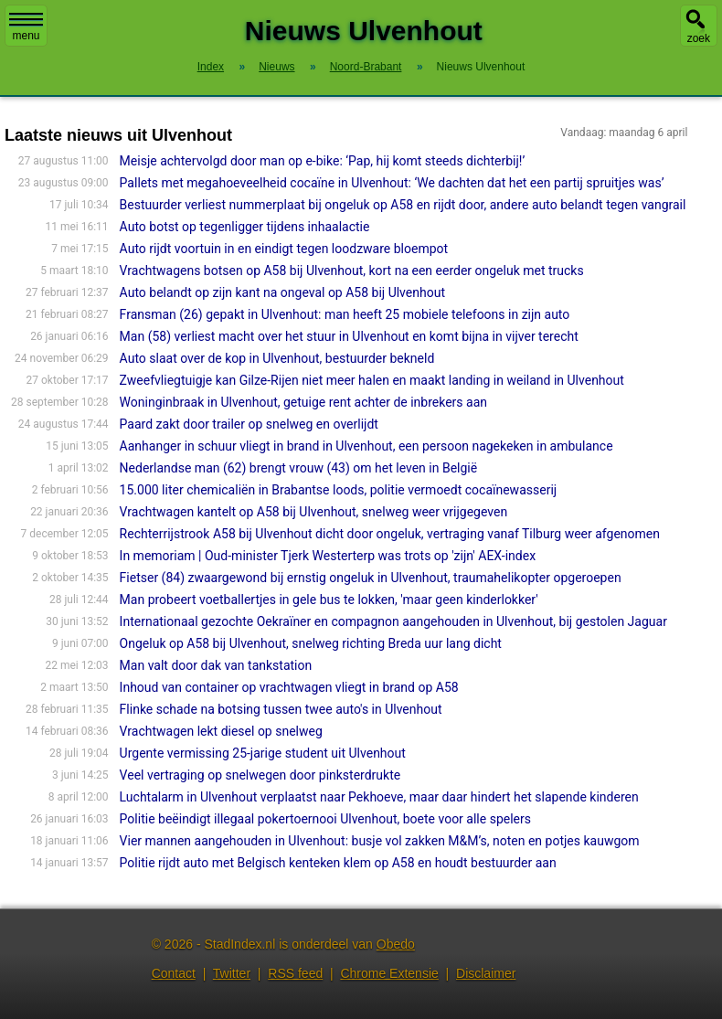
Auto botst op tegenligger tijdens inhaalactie (245, 226)
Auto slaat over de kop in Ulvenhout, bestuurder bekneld (277, 358)
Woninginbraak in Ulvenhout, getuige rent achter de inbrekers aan (303, 402)
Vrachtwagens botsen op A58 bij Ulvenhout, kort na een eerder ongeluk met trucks (352, 270)
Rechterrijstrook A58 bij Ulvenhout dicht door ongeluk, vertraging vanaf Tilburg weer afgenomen (390, 533)
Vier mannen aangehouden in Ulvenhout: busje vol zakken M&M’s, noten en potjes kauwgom (380, 840)
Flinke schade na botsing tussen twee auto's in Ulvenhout (281, 709)
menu (26, 27)
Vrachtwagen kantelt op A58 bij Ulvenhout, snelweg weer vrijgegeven (314, 511)
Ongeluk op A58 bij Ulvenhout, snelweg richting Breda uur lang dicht (311, 643)
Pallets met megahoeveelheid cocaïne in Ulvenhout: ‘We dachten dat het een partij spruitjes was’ (392, 182)
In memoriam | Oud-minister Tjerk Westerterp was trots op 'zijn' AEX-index (328, 555)
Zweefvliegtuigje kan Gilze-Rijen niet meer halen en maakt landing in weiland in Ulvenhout (372, 380)
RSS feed (295, 973)
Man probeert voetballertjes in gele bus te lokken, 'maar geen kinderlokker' (329, 599)
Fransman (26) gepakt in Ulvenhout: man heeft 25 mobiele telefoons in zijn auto (345, 314)
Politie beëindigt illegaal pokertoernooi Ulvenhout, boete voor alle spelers (325, 819)
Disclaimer (485, 973)
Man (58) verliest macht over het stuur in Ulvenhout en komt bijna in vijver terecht (349, 336)
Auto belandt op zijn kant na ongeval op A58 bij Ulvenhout (282, 292)
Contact (174, 973)
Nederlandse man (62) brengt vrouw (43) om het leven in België (299, 468)
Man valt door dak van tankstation (216, 665)
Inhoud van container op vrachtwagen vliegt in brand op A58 (289, 687)
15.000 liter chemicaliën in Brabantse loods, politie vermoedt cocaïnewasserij (338, 490)
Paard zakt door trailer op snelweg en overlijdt (249, 424)
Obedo (396, 944)
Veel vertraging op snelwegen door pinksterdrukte (260, 775)
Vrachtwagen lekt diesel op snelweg (221, 731)
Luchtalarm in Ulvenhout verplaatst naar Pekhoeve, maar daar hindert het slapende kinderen (379, 797)
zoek (698, 38)
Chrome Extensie (389, 973)
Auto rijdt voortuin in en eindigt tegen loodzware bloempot (284, 248)
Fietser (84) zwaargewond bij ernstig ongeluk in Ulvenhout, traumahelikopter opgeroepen (370, 577)
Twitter (231, 973)
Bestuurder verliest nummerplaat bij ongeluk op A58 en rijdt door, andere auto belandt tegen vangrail (403, 204)
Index (210, 66)
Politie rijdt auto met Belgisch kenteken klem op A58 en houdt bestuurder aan (338, 862)
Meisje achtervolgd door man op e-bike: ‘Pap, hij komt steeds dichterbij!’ (323, 161)
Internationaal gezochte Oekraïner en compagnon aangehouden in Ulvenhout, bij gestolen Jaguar (393, 621)
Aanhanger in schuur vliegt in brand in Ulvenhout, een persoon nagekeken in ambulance (366, 446)
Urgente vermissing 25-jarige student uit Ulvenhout (263, 753)
